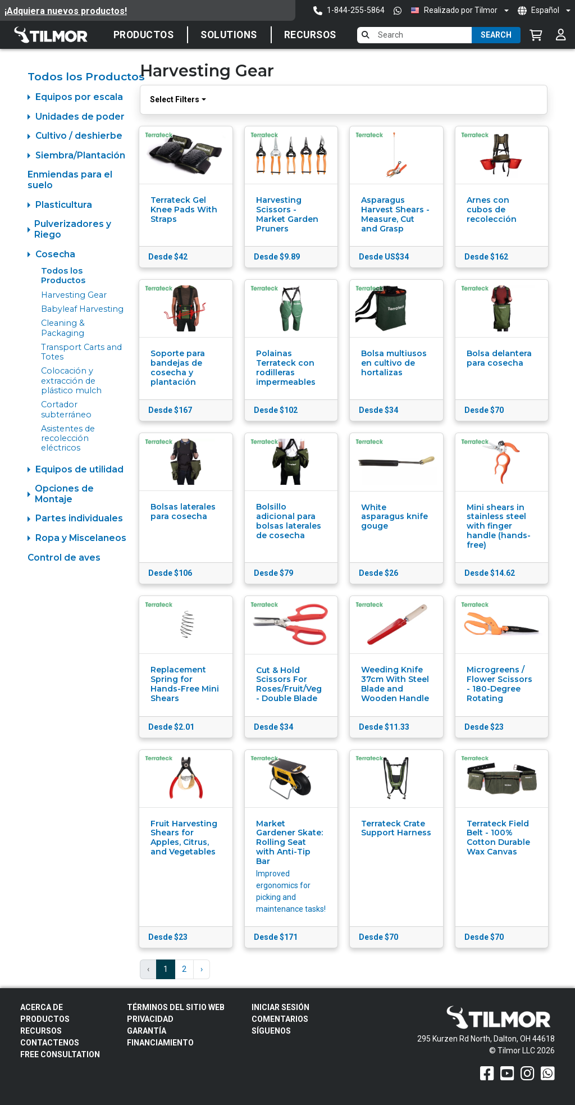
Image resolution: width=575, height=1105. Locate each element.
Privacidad (150, 1019)
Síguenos (271, 1030)
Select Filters (174, 99)
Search (496, 34)
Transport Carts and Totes (81, 352)
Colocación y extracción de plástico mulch (71, 380)
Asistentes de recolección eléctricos (68, 438)
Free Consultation (60, 1054)
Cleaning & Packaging (63, 328)
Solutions (228, 34)
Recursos (310, 34)
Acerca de (41, 1007)
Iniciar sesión (280, 1007)
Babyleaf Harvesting (82, 309)
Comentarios (280, 1019)
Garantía (146, 1030)
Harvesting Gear (74, 295)
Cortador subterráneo (66, 409)
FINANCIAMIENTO (160, 1042)
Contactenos (49, 1042)
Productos (143, 34)
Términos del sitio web (176, 1007)
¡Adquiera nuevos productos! (65, 11)
